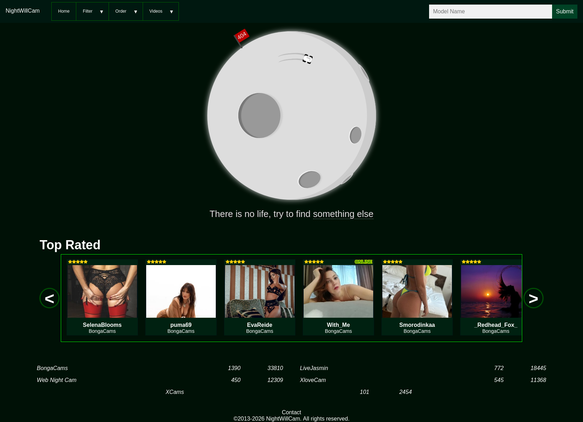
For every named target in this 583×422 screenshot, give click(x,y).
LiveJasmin (314, 368)
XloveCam (313, 380)
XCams (175, 392)
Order (120, 11)
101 (364, 392)
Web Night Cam (57, 380)
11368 (538, 380)
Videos (155, 11)
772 (499, 368)
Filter (87, 11)
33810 (275, 368)
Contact (291, 412)
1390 (234, 368)
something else (343, 214)
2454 (405, 392)
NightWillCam (23, 11)
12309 (275, 380)
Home (64, 11)
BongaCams (52, 368)
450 (236, 380)
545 (499, 380)
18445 (538, 368)
